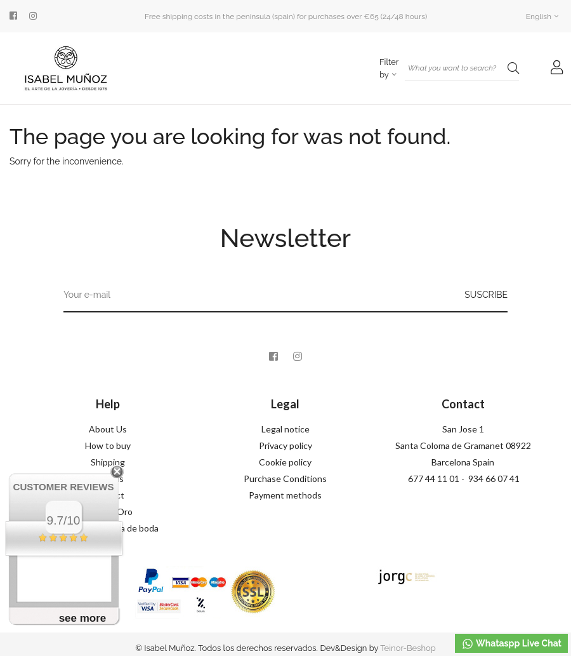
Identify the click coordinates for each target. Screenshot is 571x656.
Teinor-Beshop (408, 648)
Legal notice (285, 429)
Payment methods (285, 495)
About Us (108, 429)
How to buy (108, 445)
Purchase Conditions (285, 478)
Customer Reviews (63, 486)
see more (83, 618)
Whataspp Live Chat (511, 644)
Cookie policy (285, 462)
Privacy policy (285, 445)
